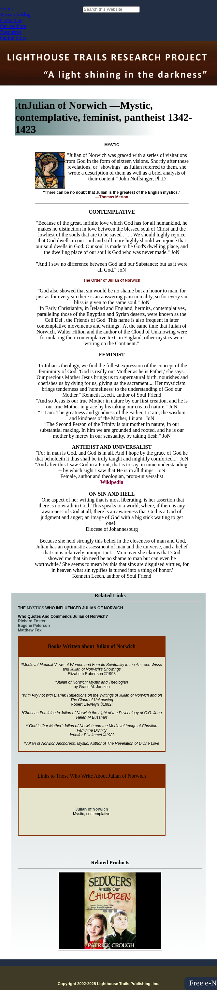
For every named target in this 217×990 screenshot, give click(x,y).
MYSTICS (36, 608)
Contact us (11, 20)
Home (6, 8)
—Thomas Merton (111, 197)
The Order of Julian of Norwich (111, 280)
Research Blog (15, 14)
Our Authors (13, 26)
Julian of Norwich (91, 809)
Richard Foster (32, 621)
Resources (11, 32)
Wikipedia (111, 482)
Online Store (13, 38)
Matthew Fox (30, 630)
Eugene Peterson (34, 625)
